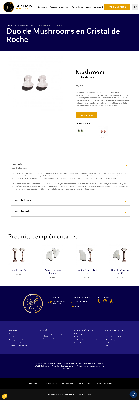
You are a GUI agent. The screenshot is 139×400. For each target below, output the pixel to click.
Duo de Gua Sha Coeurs (52, 271)
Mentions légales (83, 383)
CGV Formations (50, 383)
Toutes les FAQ (34, 383)
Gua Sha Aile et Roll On (86, 271)
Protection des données (104, 383)
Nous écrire (79, 306)
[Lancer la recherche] (135, 7)
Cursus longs (77, 7)
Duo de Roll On (19, 270)
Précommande (86, 115)
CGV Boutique (67, 383)
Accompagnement (94, 7)
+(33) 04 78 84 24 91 (82, 301)
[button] (133, 394)
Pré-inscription (117, 7)
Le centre (42, 7)
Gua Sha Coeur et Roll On (120, 271)
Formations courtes (59, 7)
